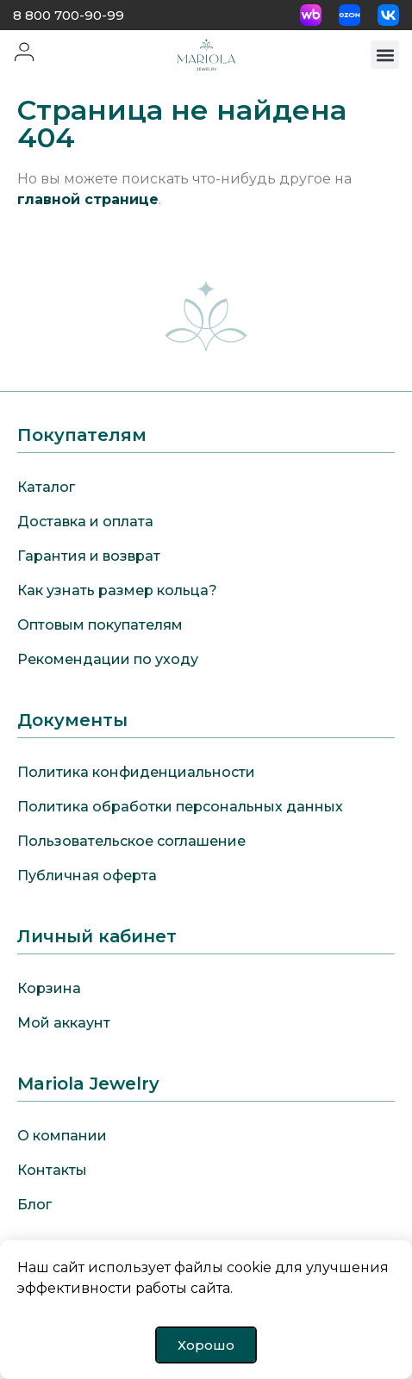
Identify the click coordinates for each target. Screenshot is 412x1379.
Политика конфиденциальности (136, 772)
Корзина (49, 988)
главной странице (88, 199)
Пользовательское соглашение (131, 841)
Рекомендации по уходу (107, 659)
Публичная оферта (87, 875)
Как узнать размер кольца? (117, 590)
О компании (62, 1135)
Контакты (52, 1170)
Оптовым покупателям (100, 625)
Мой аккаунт (63, 1023)
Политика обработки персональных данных (180, 806)
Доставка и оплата (85, 521)
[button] (385, 54)
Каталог (46, 487)
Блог (34, 1204)
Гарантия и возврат (88, 556)
